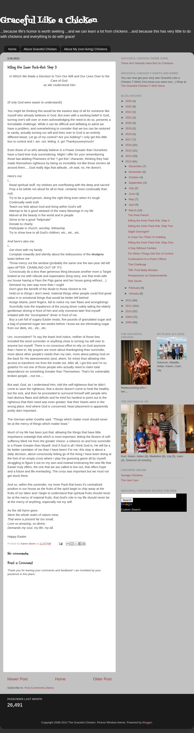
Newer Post (17, 679)
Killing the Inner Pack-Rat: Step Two (150, 226)
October (134, 177)
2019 (128, 128)
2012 (128, 300)
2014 (128, 156)
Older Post (102, 679)
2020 (128, 123)
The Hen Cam (130, 480)
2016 (128, 144)
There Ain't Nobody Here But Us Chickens (147, 63)
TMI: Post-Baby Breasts (143, 270)
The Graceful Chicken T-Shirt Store (143, 85)
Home (12, 49)
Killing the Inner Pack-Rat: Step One (150, 242)
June (132, 193)
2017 (128, 139)
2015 (128, 150)
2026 (128, 101)
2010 (128, 311)
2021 (128, 117)
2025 (128, 106)
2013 (128, 161)
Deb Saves (135, 281)
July (132, 188)
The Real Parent (138, 215)
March (133, 210)
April (132, 204)
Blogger (147, 722)
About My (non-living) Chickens (85, 49)
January (134, 293)
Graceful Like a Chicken (48, 21)
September (136, 182)
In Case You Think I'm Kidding (146, 237)
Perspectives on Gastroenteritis (147, 275)
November (135, 171)
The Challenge (137, 264)
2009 (128, 316)
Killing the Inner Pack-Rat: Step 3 (149, 220)
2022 (128, 111)
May (132, 199)
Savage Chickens (132, 475)
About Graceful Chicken (40, 49)
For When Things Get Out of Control (150, 253)
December (135, 166)
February (135, 287)
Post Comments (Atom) (39, 687)
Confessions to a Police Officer (147, 259)
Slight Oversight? (139, 231)
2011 (128, 305)
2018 (128, 134)
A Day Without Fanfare (142, 248)
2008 (128, 322)
